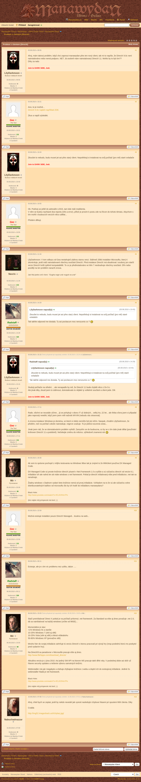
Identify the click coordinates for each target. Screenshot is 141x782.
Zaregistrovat (33, 25)
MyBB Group (39, 779)
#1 (136, 50)
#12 (135, 613)
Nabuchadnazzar (13, 719)
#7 (136, 354)
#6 (136, 302)
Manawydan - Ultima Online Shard (31, 32)
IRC (101, 20)
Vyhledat (134, 20)
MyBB (22, 779)
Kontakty (5, 774)
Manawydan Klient (52, 32)
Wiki (86, 20)
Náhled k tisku (10, 763)
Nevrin (12, 274)
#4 (136, 203)
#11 (135, 561)
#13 (135, 697)
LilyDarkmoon (12, 73)
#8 (136, 407)
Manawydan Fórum (8, 32)
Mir (12, 480)
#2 (136, 101)
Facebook (110, 20)
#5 (136, 254)
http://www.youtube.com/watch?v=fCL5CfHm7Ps (48, 495)
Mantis (94, 20)
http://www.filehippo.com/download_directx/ (47, 655)
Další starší (9, 749)
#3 (136, 152)
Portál (122, 20)
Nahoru (29, 774)
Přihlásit (22, 25)
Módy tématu (133, 44)
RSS (59, 774)
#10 (135, 510)
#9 (136, 458)
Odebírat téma (10, 767)
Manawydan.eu (74, 19)
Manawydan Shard (18, 774)
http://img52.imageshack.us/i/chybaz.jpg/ (46, 713)
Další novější (21, 749)
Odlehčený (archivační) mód (45, 774)
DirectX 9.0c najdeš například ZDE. (43, 110)
